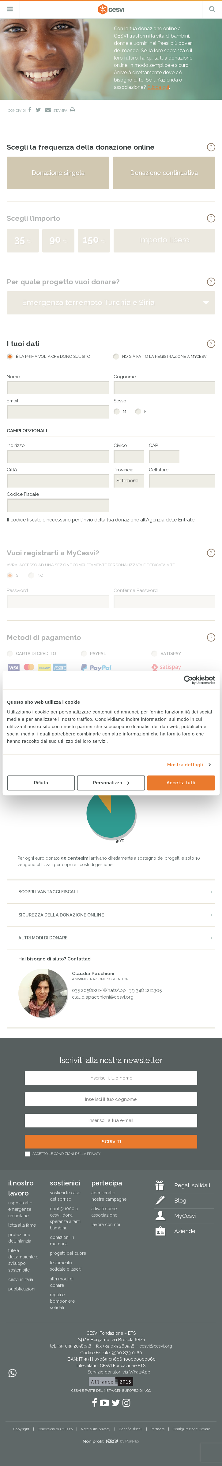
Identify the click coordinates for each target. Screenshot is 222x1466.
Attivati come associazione (104, 1211)
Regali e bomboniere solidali (62, 1301)
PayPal (98, 653)
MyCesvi (185, 1216)
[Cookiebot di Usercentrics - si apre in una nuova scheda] (188, 679)
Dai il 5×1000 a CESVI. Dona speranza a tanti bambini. (65, 1218)
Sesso (120, 401)
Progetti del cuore (68, 1253)
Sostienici (65, 1183)
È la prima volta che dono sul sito (53, 356)
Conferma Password (136, 590)
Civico (120, 445)
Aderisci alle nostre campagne (109, 1196)
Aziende (184, 1231)
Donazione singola (58, 172)
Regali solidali (192, 1185)
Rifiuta (41, 783)
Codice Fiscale (23, 494)
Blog (180, 1200)
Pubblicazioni (21, 1288)
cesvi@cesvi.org (155, 1346)
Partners (157, 1429)
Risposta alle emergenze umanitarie (20, 1209)
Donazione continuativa (164, 172)
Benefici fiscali (130, 1429)
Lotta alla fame (22, 1225)
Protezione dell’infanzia (19, 1237)
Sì (17, 575)
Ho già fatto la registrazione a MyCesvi (165, 356)
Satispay (170, 653)
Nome (13, 377)
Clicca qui (158, 87)
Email (12, 401)
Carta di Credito (36, 653)
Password (17, 590)
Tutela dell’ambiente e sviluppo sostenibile (23, 1260)
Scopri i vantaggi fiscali (48, 891)
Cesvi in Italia (20, 1279)
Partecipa (107, 1183)
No (40, 575)
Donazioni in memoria (62, 1240)
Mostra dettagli (185, 764)
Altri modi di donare (43, 937)
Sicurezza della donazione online (61, 915)
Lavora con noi (106, 1224)
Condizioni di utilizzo (55, 1429)
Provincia (124, 470)
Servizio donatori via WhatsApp (119, 1372)
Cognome (125, 377)
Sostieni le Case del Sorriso (65, 1196)
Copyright (21, 1429)
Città (12, 470)
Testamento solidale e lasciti (65, 1266)
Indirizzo (16, 445)
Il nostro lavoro (21, 1188)
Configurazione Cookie (191, 1429)
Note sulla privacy (96, 1429)
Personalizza (111, 783)
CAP (153, 445)
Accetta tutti (181, 783)
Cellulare (158, 470)
